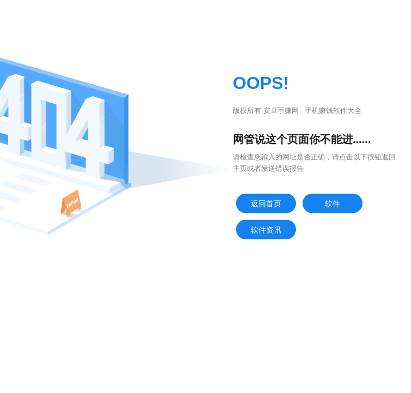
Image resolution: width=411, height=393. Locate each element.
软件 (332, 203)
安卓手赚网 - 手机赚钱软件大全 (312, 110)
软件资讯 (266, 229)
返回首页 (266, 203)
